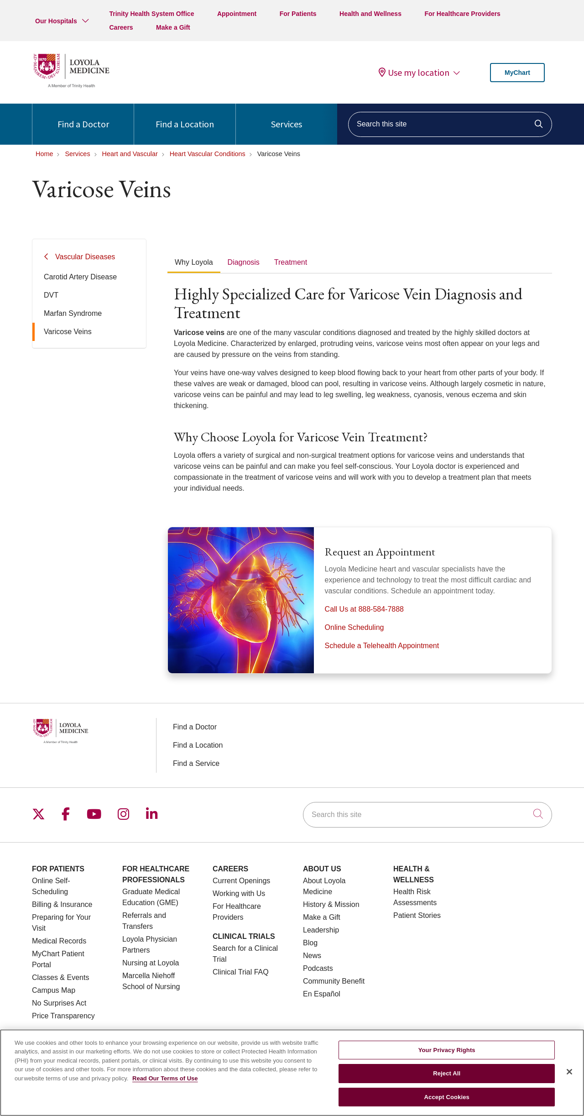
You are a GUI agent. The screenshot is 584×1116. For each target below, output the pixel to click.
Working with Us (239, 893)
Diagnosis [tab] (244, 262)
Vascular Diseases (85, 257)
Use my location (414, 72)
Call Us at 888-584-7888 (364, 609)
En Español (321, 994)
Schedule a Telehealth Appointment (382, 646)
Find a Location (184, 117)
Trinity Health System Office (151, 13)
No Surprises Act (59, 1003)
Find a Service (196, 763)
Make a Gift (173, 27)
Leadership (321, 930)
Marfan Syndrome (73, 313)
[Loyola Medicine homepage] (71, 86)
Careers (121, 27)
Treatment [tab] (290, 262)
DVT (51, 295)
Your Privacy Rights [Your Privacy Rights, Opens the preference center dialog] (446, 1056)
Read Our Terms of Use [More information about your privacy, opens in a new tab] (165, 1084)
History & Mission (331, 904)
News (312, 955)
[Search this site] (450, 124)
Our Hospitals (56, 21)
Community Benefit (334, 981)
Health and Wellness (370, 13)
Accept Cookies (446, 1103)
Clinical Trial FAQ (241, 972)
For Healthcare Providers (462, 13)
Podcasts (318, 968)
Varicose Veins (68, 331)
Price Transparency (63, 1016)
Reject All (446, 1079)
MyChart (517, 72)
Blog (310, 943)
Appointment (236, 13)
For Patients (298, 13)
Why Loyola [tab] (194, 262)
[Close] (569, 1078)
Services (287, 117)
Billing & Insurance (62, 904)
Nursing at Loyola (150, 963)
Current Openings (241, 881)
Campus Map (53, 990)
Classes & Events (60, 977)
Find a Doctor (83, 117)
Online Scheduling (354, 627)
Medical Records (59, 941)
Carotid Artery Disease (80, 277)
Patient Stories (417, 915)
